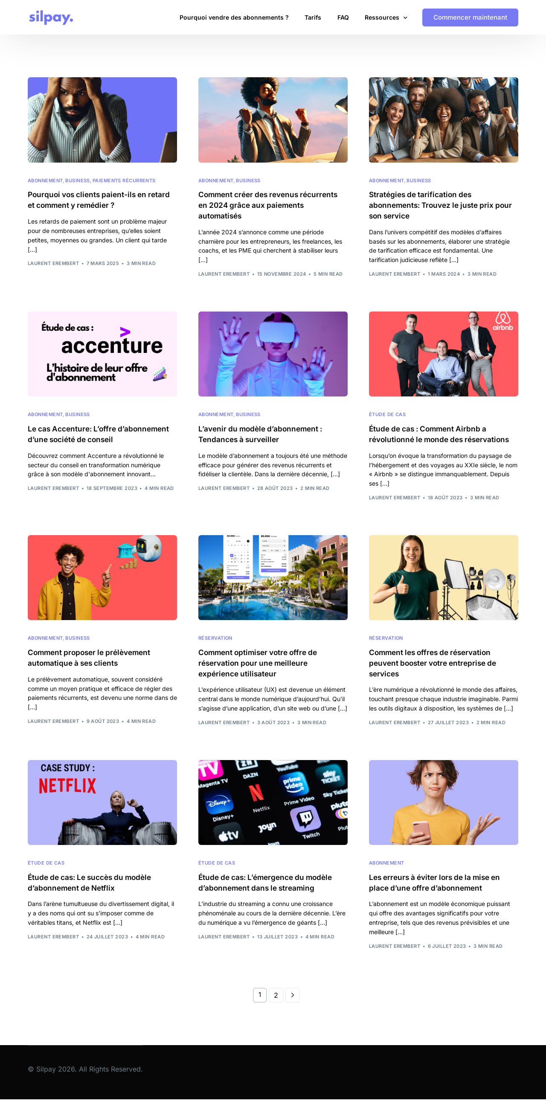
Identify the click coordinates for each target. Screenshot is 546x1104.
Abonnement (45, 180)
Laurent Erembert (53, 264)
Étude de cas (387, 416)
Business (77, 180)
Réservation (215, 640)
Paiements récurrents (124, 180)
